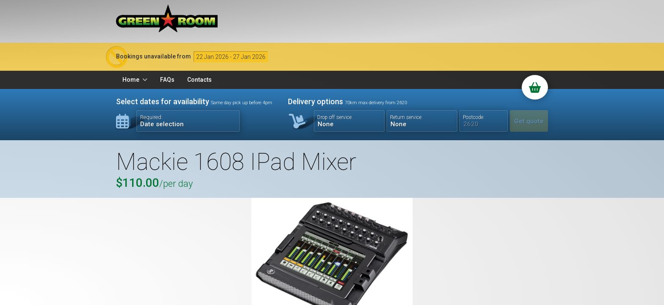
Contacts (199, 79)
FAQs (167, 79)
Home (130, 79)
